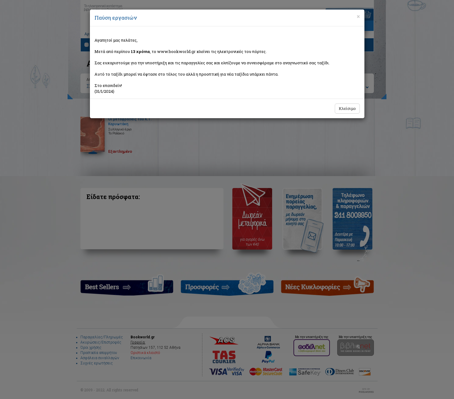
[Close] (358, 16)
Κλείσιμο (347, 108)
